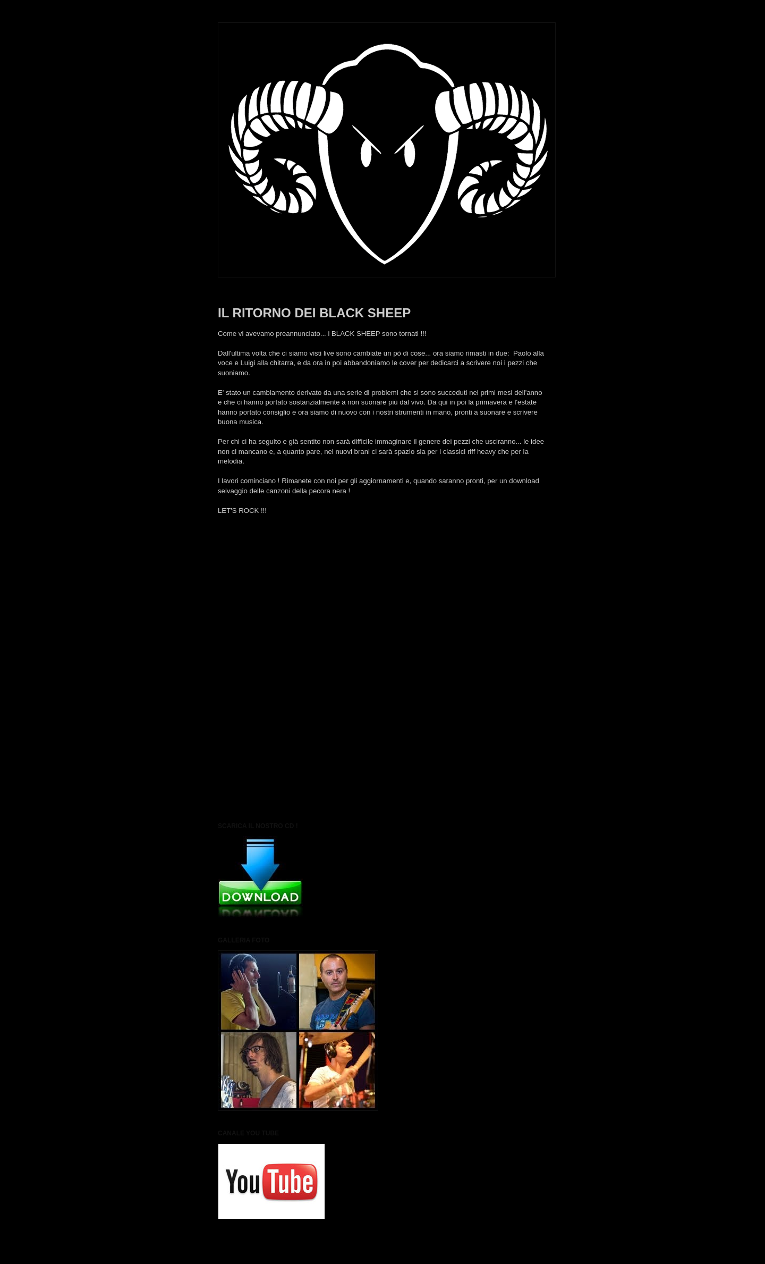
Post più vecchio (521, 558)
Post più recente (243, 558)
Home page (382, 558)
